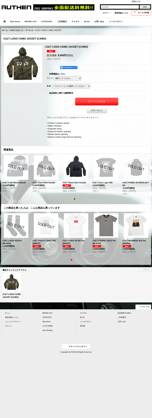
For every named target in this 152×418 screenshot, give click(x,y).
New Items (47, 321)
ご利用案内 (122, 317)
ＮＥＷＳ (83, 313)
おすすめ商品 (48, 326)
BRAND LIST (48, 313)
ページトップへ (144, 307)
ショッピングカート (12, 321)
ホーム (7, 313)
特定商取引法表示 (124, 313)
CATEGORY (47, 317)
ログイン (106, 13)
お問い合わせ (97, 110)
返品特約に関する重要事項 (61, 93)
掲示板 (82, 326)
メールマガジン (86, 321)
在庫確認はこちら (57, 74)
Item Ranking (48, 330)
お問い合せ (122, 321)
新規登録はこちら (121, 13)
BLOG (82, 317)
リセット (146, 269)
